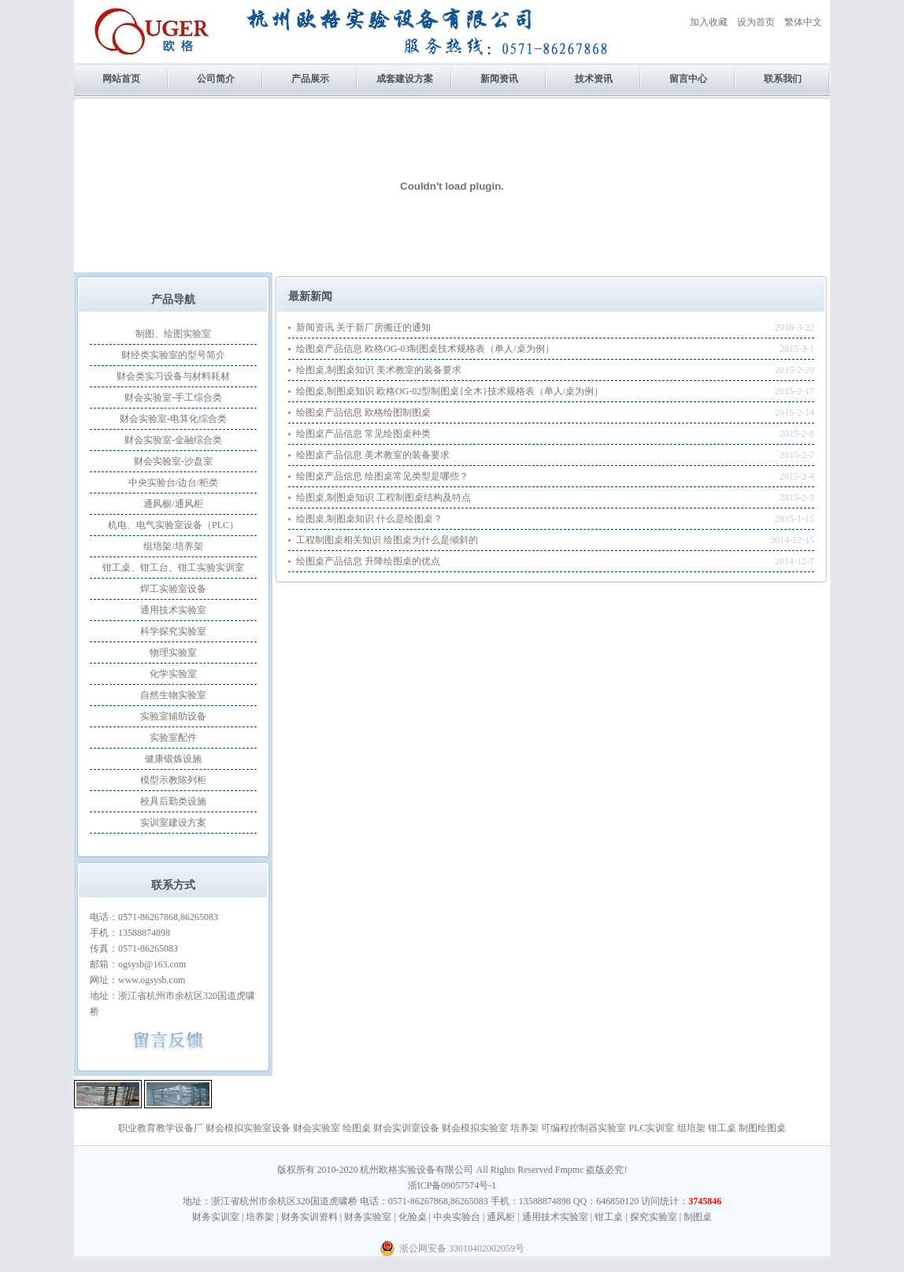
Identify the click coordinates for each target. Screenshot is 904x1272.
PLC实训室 (651, 1127)
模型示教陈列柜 (173, 780)
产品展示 (310, 78)
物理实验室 (173, 652)
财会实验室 (316, 1127)
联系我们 (783, 78)
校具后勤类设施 (173, 801)
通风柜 (501, 1216)
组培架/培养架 (172, 546)
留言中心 (688, 78)
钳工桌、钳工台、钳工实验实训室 (173, 567)
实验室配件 (173, 737)
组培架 (691, 1127)
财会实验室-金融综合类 (173, 440)
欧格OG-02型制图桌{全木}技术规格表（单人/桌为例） (489, 391)
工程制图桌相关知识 (338, 539)
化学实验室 (173, 673)
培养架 (524, 1127)
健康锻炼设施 (173, 758)
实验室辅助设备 (173, 716)
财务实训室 (215, 1216)
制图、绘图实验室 (173, 333)
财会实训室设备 (406, 1127)
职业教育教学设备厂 (160, 1127)
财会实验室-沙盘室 (173, 461)
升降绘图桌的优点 (402, 561)
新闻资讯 (499, 78)
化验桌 (412, 1216)
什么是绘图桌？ (409, 518)
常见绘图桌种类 (398, 433)
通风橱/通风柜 (172, 503)
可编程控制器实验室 (583, 1127)
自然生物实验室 (173, 695)
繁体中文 (803, 22)
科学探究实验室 (173, 631)
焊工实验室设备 (173, 588)
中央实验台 (456, 1216)
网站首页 (121, 78)
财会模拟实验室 (475, 1127)
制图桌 (698, 1216)
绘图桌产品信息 (329, 348)
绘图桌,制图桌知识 (335, 369)
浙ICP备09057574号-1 (452, 1185)
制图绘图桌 (762, 1127)
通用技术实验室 (173, 610)
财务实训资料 (309, 1216)
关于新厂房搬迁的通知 (383, 327)
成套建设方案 (404, 78)
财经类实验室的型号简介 (173, 355)
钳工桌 (722, 1127)
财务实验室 (367, 1216)
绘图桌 (357, 1127)
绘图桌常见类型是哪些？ (417, 476)
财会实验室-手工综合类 (173, 397)
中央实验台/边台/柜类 (173, 482)
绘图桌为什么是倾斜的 (430, 539)
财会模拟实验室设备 (248, 1127)
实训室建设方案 (173, 822)
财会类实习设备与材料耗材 (173, 376)
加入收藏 (709, 22)
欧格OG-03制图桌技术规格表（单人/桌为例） (459, 348)
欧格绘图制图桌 (398, 412)
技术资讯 (594, 78)
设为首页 (756, 22)
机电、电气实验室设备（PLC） (173, 525)
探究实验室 (653, 1216)
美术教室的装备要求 (418, 369)
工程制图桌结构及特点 (423, 497)
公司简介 (216, 78)
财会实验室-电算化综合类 (173, 418)
